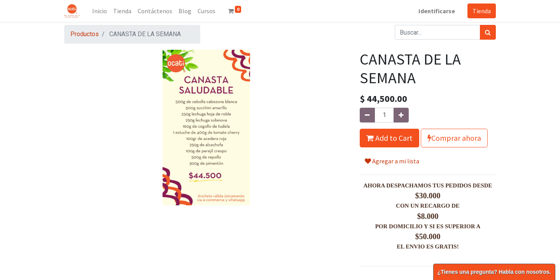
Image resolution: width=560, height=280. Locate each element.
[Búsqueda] (488, 32)
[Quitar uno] (367, 115)
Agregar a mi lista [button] (392, 161)
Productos (84, 34)
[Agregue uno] (401, 115)
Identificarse (436, 11)
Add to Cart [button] (389, 138)
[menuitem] (99, 11)
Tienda (481, 11)
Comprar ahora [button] (454, 138)
